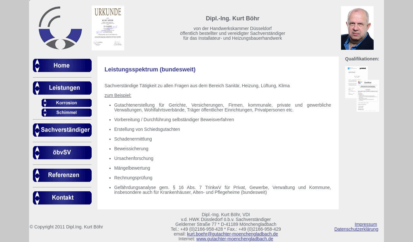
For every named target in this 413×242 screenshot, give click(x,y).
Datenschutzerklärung (356, 229)
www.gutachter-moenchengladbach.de (234, 238)
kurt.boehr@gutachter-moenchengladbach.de (232, 234)
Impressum (366, 224)
